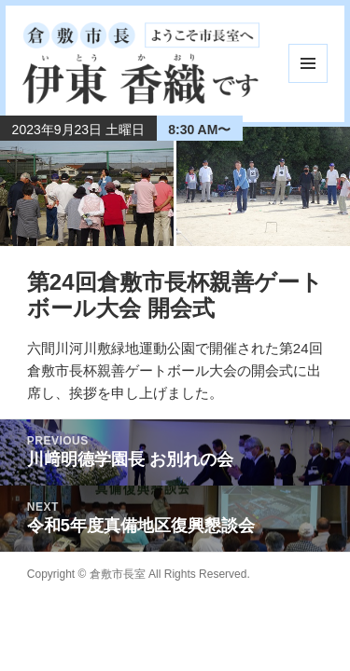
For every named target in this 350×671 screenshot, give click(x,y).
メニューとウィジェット (308, 63)
